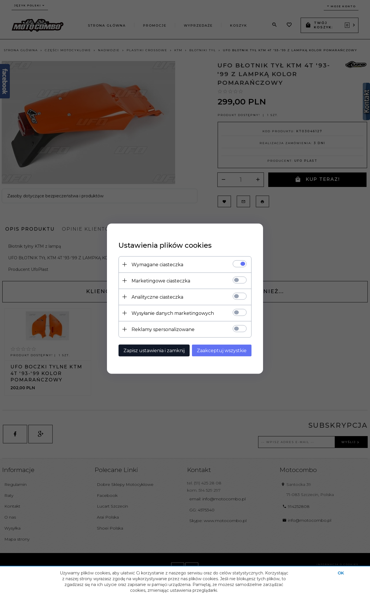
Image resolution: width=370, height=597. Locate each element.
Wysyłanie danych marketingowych (173, 313)
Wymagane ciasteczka (157, 264)
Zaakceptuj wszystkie (222, 350)
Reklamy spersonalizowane (163, 329)
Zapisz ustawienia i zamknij (154, 350)
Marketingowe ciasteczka (161, 280)
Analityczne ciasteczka (157, 297)
